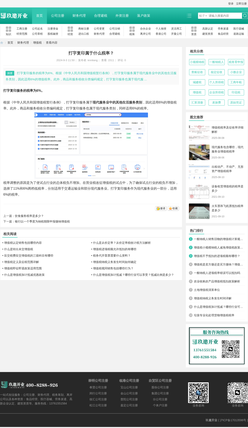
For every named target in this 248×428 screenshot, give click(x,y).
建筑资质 (207, 33)
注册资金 (53, 28)
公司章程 (37, 33)
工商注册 (22, 28)
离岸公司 (145, 33)
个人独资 (161, 28)
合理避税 (100, 15)
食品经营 (223, 33)
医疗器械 (238, 28)
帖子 (202, 15)
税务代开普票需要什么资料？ (112, 255)
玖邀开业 (211, 420)
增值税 (37, 42)
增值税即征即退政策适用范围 (23, 268)
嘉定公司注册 (129, 405)
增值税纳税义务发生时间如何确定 (114, 262)
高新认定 (207, 28)
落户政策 (143, 15)
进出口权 (83, 33)
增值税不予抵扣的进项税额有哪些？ (217, 256)
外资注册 (122, 15)
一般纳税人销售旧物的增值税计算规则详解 (219, 239)
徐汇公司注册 (98, 399)
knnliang (93, 60)
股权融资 (53, 33)
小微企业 (236, 72)
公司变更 (99, 28)
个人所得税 (216, 82)
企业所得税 (216, 92)
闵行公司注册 (98, 393)
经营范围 (22, 33)
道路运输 (238, 33)
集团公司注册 (160, 393)
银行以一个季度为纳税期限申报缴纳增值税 (42, 221)
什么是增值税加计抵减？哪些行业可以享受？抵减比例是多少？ (133, 274)
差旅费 (216, 102)
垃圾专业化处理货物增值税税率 (214, 315)
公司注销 (114, 28)
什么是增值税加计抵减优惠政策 (24, 274)
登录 (231, 3)
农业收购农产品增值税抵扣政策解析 (217, 281)
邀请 (162, 208)
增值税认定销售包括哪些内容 (23, 242)
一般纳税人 (216, 62)
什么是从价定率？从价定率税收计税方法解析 (122, 242)
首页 (39, 15)
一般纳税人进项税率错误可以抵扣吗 (217, 273)
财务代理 (79, 15)
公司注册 (57, 15)
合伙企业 (145, 28)
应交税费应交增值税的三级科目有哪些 (28, 255)
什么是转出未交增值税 (18, 249)
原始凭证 (236, 102)
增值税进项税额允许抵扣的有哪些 (114, 249)
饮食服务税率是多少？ (29, 216)
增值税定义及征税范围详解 (21, 262)
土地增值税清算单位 (207, 289)
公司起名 (37, 28)
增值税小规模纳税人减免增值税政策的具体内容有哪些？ (219, 247)
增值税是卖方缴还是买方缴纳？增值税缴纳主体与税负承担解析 (219, 264)
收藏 (175, 208)
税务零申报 (236, 62)
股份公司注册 (160, 387)
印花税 (236, 92)
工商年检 (236, 82)
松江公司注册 (98, 405)
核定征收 (216, 72)
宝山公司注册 (129, 387)
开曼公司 (176, 33)
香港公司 (161, 33)
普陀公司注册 (129, 399)
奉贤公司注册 (98, 387)
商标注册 (83, 28)
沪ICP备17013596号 (233, 420)
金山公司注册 (129, 393)
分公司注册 (160, 399)
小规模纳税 (197, 62)
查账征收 (197, 72)
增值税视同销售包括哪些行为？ (113, 268)
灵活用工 (176, 28)
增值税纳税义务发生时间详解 (212, 298)
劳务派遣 (223, 28)
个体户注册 (160, 405)
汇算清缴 (197, 102)
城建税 (197, 82)
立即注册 (241, 3)
